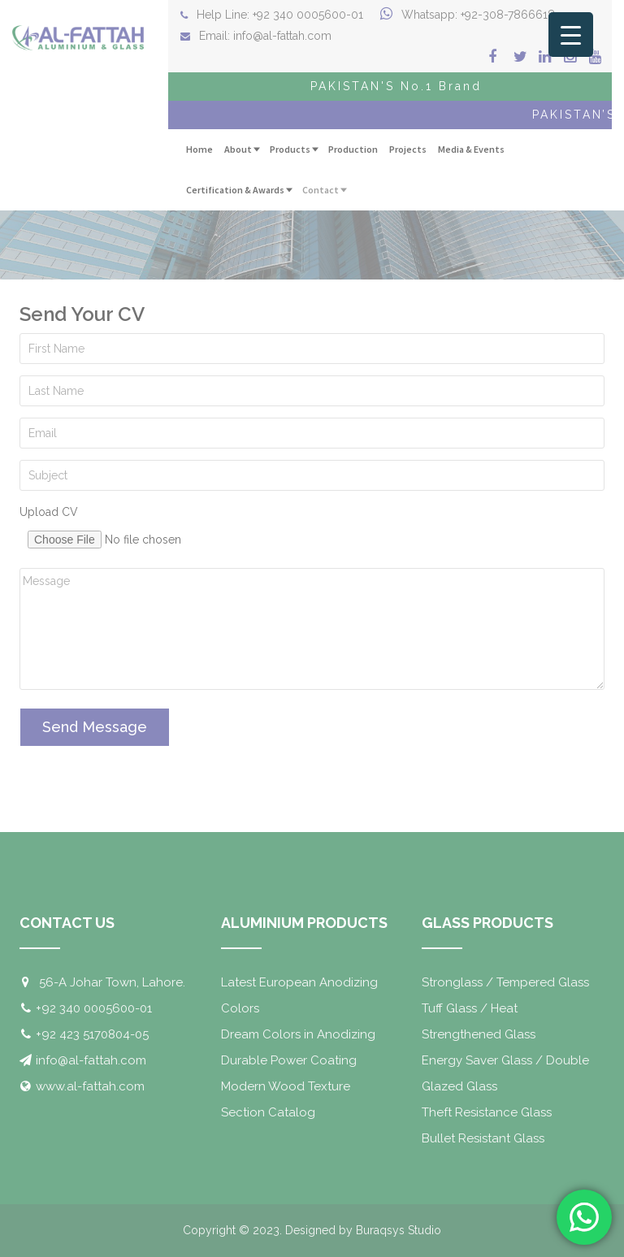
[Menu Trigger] (570, 34)
